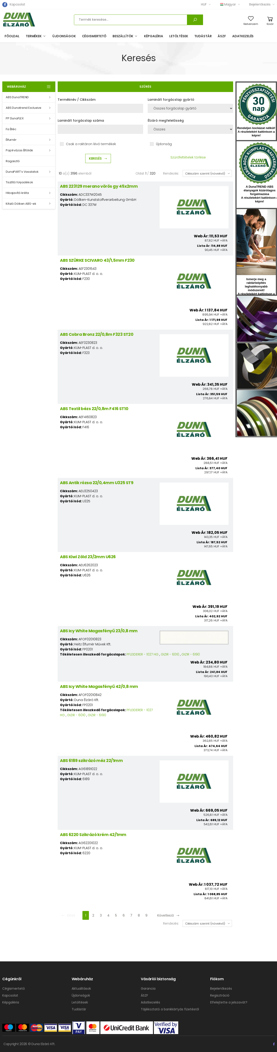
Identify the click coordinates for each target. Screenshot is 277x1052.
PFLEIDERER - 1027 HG (142, 654)
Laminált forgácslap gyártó (171, 99)
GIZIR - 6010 (170, 654)
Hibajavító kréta (17, 193)
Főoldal (12, 36)
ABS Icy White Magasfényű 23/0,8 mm (99, 631)
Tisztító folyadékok (19, 182)
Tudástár (203, 36)
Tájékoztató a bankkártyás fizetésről (170, 1009)
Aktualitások (81, 988)
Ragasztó (13, 161)
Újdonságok (64, 36)
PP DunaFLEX (15, 118)
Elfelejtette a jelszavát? (228, 1002)
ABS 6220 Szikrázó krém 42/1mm (93, 834)
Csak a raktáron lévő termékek (91, 144)
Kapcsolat (17, 4)
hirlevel (256, 242)
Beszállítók (123, 36)
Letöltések (178, 36)
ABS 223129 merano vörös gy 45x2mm (99, 186)
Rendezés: (171, 173)
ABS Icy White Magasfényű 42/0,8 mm (99, 686)
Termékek (34, 36)
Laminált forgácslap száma (81, 120)
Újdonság (164, 144)
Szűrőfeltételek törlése (188, 157)
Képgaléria (153, 36)
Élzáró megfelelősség (166, 120)
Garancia (148, 988)
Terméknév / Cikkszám (77, 99)
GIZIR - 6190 (190, 654)
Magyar (228, 4)
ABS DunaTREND (17, 97)
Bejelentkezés (260, 4)
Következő (168, 915)
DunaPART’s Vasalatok (22, 172)
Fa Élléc (11, 129)
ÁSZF (222, 36)
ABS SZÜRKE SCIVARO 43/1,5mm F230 (97, 260)
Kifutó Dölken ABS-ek (21, 203)
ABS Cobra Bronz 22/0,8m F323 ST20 (96, 334)
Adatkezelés (243, 36)
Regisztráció (219, 995)
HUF (204, 4)
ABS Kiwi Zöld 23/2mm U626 (88, 557)
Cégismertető (94, 36)
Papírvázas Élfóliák (19, 150)
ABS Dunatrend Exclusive (23, 108)
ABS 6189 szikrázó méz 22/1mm (91, 760)
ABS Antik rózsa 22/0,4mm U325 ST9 (96, 483)
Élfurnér (11, 140)
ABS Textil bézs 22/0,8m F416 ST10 (94, 408)
